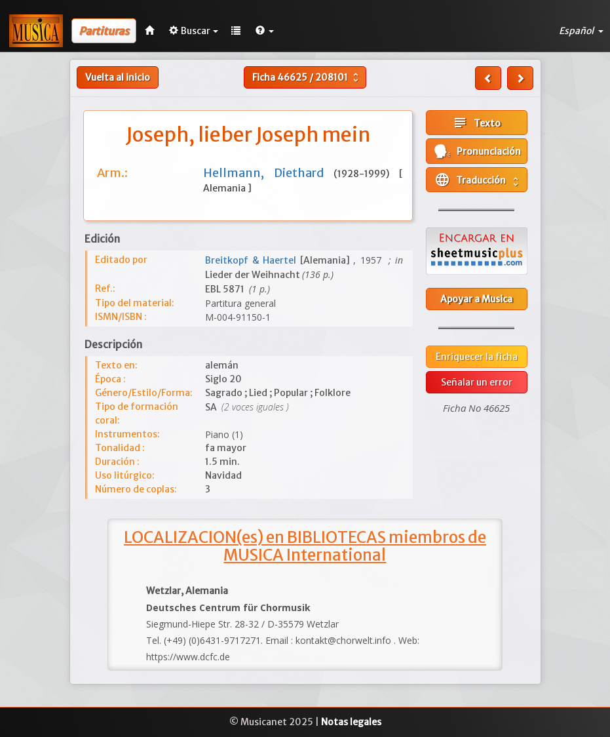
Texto (476, 122)
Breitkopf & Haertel (252, 260)
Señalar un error (476, 382)
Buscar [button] (193, 31)
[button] (264, 30)
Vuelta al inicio (117, 77)
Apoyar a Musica (476, 299)
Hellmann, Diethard (268, 172)
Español (581, 31)
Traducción (478, 180)
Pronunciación (477, 151)
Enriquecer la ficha (477, 357)
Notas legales (351, 722)
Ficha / (307, 77)
